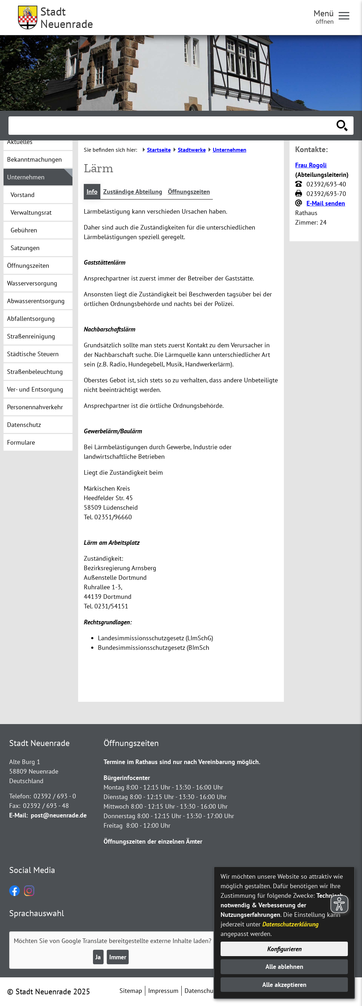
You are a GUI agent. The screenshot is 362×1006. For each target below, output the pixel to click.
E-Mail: (18, 815)
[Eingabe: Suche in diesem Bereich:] (173, 125)
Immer (117, 957)
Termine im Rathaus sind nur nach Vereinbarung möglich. (182, 762)
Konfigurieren (284, 949)
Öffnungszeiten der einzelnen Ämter (153, 841)
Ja (98, 957)
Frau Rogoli (311, 165)
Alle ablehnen (284, 966)
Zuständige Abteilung (132, 191)
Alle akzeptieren (284, 985)
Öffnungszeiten (189, 191)
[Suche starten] (342, 125)
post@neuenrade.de (59, 815)
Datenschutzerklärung (290, 924)
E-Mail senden (325, 203)
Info (92, 191)
